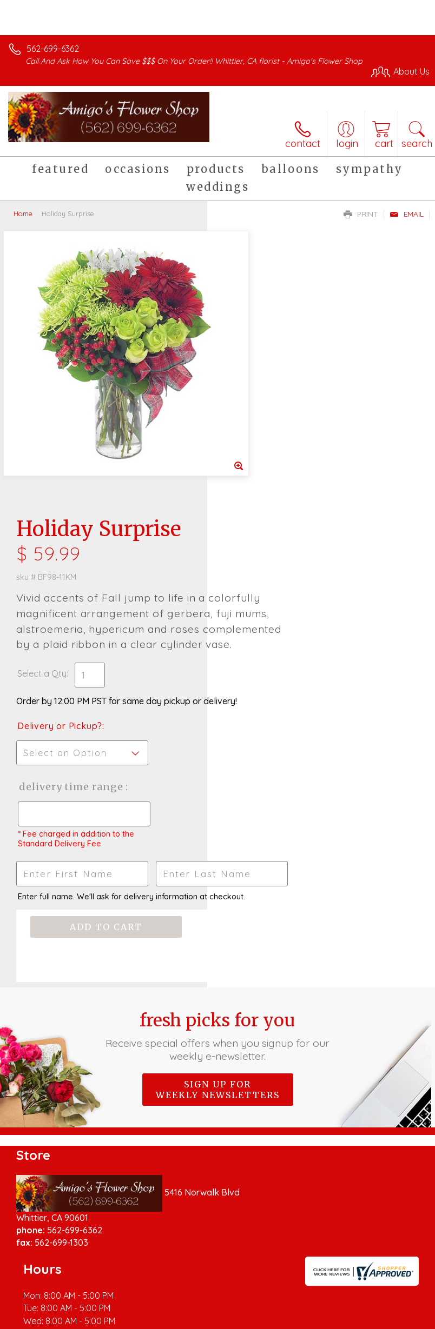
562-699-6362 (53, 48)
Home (23, 213)
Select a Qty (249, 417)
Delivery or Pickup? (267, 480)
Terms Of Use (40, 1324)
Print (361, 214)
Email (407, 214)
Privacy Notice (104, 1324)
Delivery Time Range (260, 552)
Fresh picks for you (217, 831)
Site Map (248, 1324)
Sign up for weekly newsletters (218, 885)
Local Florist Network (182, 1324)
